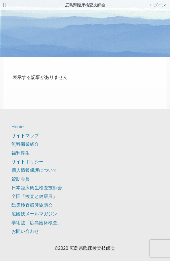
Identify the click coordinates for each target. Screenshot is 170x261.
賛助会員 (20, 179)
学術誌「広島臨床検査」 (36, 222)
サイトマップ (25, 135)
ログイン (158, 5)
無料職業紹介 (25, 144)
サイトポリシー (27, 161)
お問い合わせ (25, 231)
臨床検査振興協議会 (32, 205)
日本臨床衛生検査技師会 (36, 187)
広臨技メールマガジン (34, 213)
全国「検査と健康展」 (34, 196)
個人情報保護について (34, 170)
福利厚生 (20, 153)
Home (17, 126)
